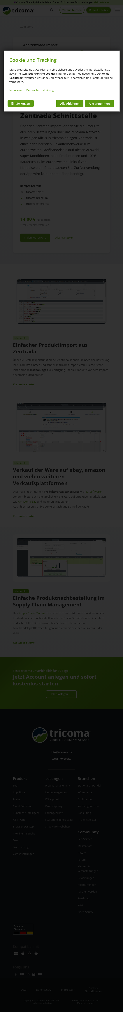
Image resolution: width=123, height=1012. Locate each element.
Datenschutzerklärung (40, 90)
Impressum (16, 90)
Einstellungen (20, 103)
